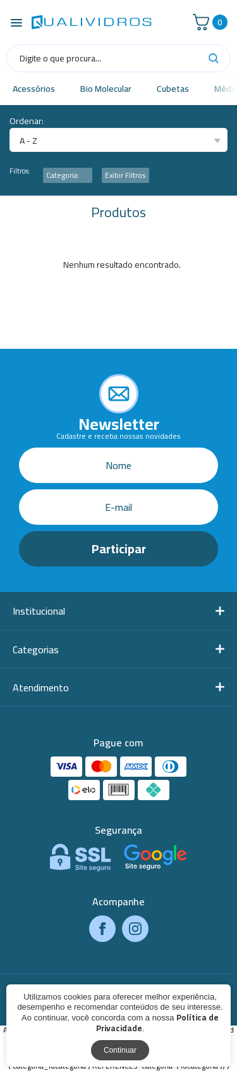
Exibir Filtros (125, 175)
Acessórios (34, 88)
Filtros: (19, 171)
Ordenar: (26, 121)
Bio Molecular (105, 88)
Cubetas (173, 88)
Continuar (120, 1050)
